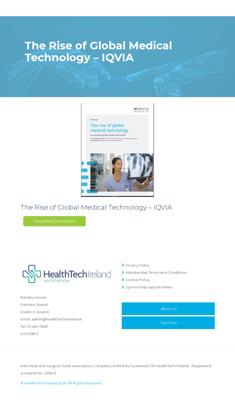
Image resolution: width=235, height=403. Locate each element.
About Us (169, 308)
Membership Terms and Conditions (155, 272)
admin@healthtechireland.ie (57, 319)
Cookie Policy (137, 280)
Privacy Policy (137, 265)
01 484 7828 (37, 326)
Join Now (169, 322)
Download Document (54, 221)
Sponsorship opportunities (148, 287)
